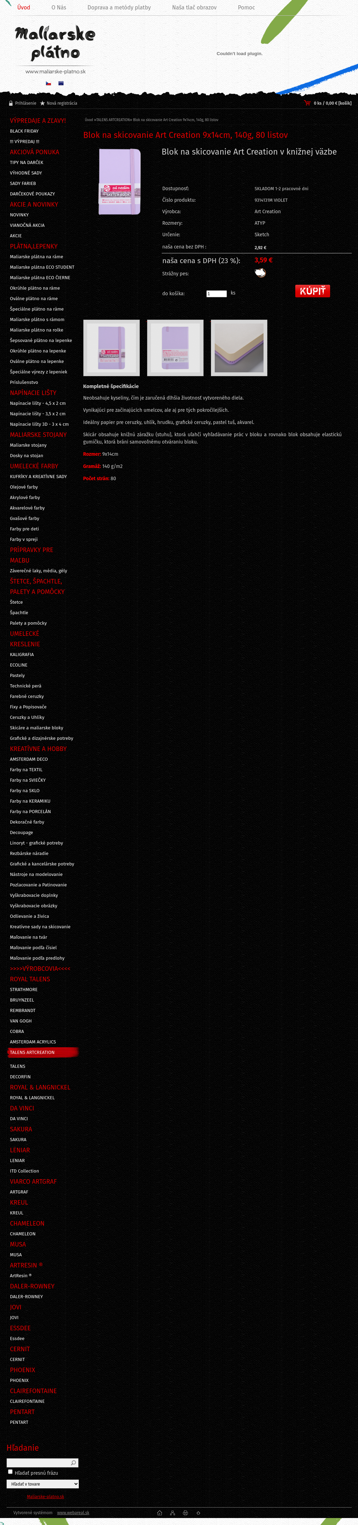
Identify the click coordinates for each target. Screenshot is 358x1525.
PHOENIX (19, 1380)
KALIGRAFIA (22, 654)
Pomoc (246, 7)
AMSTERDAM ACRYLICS (33, 1042)
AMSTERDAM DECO (29, 759)
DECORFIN (20, 1077)
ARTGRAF (19, 1192)
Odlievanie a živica (29, 916)
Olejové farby (24, 487)
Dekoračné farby (27, 822)
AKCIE (16, 236)
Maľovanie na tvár (28, 937)
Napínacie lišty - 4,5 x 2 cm (38, 403)
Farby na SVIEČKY (28, 780)
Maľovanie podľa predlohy (37, 958)
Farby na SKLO (25, 791)
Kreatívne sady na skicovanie (40, 927)
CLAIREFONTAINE (27, 1401)
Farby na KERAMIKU (30, 801)
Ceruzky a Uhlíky (27, 717)
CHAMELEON (23, 1234)
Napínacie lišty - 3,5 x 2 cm (38, 414)
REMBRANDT (23, 1010)
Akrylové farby (25, 497)
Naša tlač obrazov (194, 7)
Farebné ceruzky (27, 696)
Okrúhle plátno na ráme (35, 288)
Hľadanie (23, 1448)
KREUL (17, 1213)
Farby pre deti (24, 529)
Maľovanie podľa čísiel (33, 948)
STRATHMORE (24, 989)
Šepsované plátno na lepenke (41, 340)
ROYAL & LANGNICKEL (32, 1098)
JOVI (14, 1318)
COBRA (17, 1031)
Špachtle (19, 613)
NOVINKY (19, 215)
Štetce (16, 602)
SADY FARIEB (23, 183)
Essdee (17, 1338)
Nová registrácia (62, 103)
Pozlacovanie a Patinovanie (38, 885)
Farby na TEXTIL (26, 770)
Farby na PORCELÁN (30, 811)
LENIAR (17, 1160)
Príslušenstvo (24, 382)
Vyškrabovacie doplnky (34, 895)
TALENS (17, 1066)
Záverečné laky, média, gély (38, 571)
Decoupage (21, 832)
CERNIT (17, 1359)
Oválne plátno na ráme (34, 299)
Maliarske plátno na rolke (36, 330)
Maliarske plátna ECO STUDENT (42, 267)
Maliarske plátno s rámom (37, 319)
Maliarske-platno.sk (45, 1496)
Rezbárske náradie (29, 853)
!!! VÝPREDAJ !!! (24, 141)
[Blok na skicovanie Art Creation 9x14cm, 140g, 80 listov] (119, 199)
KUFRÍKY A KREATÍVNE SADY (38, 476)
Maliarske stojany (28, 445)
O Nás (59, 7)
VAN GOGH (21, 1021)
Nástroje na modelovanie (36, 874)
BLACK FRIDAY (24, 131)
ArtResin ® (21, 1276)
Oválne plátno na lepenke (37, 361)
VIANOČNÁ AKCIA (27, 225)
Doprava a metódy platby (119, 7)
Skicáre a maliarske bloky (36, 728)
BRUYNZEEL (22, 1000)
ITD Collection (24, 1171)
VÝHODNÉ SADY (26, 173)
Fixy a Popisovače (28, 707)
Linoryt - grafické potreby (36, 843)
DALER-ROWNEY (26, 1297)
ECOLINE (19, 665)
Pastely (17, 675)
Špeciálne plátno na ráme (37, 309)
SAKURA (18, 1140)
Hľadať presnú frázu (36, 1473)
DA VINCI (19, 1119)
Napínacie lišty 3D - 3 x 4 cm (39, 424)
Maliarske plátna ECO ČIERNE (40, 278)
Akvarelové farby (27, 508)
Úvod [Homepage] (23, 7)
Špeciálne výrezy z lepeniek (38, 372)
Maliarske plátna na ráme (36, 257)
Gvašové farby (24, 518)
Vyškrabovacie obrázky (34, 906)
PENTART (19, 1422)
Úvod (89, 120)
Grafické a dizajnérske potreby (42, 738)
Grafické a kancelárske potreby (42, 864)
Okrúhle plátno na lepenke (38, 351)
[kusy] (216, 293)
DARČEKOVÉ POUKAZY (32, 194)
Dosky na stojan (27, 456)
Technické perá (25, 686)
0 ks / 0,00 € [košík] (332, 103)
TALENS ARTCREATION (32, 1052)
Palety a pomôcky (28, 623)
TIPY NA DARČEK (27, 162)
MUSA (16, 1255)
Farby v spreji (24, 539)
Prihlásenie (26, 103)
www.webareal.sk (73, 1512)
